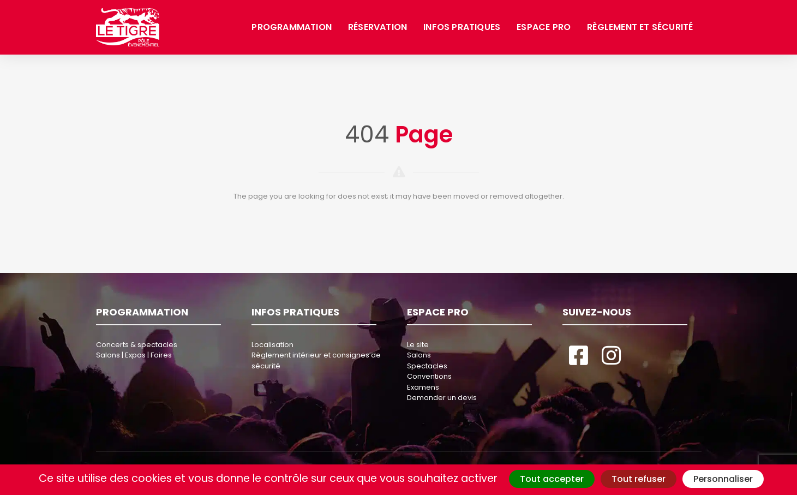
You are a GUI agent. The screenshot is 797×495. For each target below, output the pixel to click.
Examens (423, 387)
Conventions (429, 376)
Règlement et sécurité (640, 27)
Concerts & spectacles (136, 344)
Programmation (291, 27)
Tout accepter (552, 479)
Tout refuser (639, 479)
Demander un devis (442, 397)
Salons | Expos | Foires (134, 355)
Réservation (377, 27)
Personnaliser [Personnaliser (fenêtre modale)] (723, 479)
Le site (418, 344)
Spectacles (427, 366)
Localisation (272, 344)
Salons (419, 355)
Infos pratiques (461, 27)
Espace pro (544, 27)
